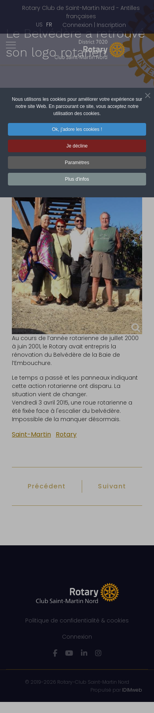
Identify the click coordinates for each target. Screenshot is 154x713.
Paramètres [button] (77, 162)
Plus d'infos (77, 179)
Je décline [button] (77, 146)
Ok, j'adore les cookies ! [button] (77, 129)
